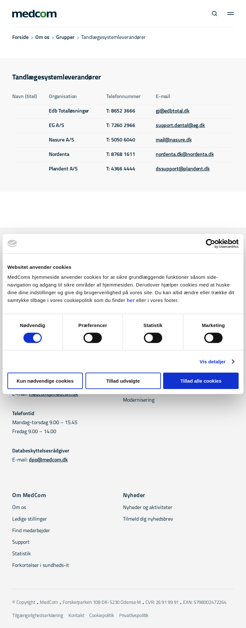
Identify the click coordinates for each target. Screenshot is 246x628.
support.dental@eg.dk (180, 125)
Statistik (21, 554)
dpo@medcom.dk (48, 460)
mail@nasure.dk (174, 140)
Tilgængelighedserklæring (37, 616)
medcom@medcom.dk (53, 394)
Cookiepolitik (101, 616)
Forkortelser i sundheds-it (40, 565)
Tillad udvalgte (123, 381)
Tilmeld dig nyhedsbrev (148, 519)
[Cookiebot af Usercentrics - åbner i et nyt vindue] (210, 243)
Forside (20, 37)
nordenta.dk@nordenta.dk (185, 154)
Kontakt (76, 616)
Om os (42, 37)
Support (21, 542)
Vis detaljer (213, 361)
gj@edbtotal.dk (172, 111)
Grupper (65, 37)
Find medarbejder (31, 530)
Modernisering (138, 400)
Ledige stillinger (29, 519)
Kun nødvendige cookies (45, 381)
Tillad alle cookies (200, 381)
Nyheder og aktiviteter (147, 507)
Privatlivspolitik (133, 616)
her (131, 300)
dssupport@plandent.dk (183, 169)
